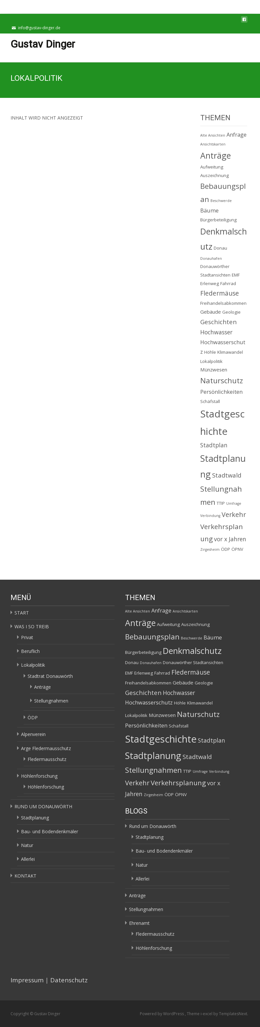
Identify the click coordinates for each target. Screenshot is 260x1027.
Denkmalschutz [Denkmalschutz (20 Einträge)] (192, 650)
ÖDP (33, 717)
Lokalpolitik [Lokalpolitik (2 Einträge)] (211, 361)
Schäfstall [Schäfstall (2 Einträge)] (210, 401)
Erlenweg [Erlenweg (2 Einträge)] (209, 283)
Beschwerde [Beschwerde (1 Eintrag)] (221, 200)
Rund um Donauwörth (152, 826)
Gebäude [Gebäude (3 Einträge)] (210, 311)
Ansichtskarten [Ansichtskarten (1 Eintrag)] (213, 144)
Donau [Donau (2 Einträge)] (220, 248)
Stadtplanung (35, 818)
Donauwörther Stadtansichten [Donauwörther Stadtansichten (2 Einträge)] (193, 662)
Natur (27, 845)
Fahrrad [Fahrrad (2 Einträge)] (228, 283)
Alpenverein (33, 734)
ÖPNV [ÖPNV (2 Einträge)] (237, 549)
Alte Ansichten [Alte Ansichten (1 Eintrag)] (212, 135)
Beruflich (30, 651)
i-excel (207, 1013)
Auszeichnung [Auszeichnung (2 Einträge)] (214, 175)
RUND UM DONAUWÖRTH (43, 806)
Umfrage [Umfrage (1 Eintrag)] (233, 503)
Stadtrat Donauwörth (50, 676)
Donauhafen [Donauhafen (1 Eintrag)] (211, 258)
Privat (27, 637)
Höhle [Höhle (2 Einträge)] (210, 352)
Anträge (42, 687)
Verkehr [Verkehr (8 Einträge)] (234, 514)
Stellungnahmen (51, 701)
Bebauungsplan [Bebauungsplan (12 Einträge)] (152, 637)
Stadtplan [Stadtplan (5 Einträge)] (214, 445)
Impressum (27, 980)
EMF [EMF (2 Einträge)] (236, 275)
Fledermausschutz (47, 759)
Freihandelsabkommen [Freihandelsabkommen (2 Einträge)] (223, 303)
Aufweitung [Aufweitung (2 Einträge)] (211, 167)
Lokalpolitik (33, 665)
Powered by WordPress (162, 1013)
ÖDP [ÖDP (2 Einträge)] (225, 549)
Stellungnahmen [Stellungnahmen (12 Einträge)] (153, 770)
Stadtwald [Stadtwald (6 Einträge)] (226, 475)
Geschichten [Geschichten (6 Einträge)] (218, 322)
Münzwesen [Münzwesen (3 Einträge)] (213, 369)
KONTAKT (25, 876)
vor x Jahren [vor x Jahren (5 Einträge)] (230, 539)
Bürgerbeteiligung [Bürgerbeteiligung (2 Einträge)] (218, 220)
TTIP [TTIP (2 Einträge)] (221, 503)
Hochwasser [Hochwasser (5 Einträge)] (216, 332)
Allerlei (28, 859)
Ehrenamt (139, 923)
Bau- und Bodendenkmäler (49, 831)
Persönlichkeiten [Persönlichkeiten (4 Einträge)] (221, 391)
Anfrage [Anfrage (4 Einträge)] (237, 134)
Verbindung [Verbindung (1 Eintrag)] (210, 515)
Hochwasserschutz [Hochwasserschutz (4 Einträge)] (149, 702)
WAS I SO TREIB (31, 626)
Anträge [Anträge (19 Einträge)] (215, 155)
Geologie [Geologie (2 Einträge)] (231, 312)
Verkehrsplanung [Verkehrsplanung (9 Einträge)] (178, 782)
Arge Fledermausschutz (46, 748)
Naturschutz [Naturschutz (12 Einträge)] (221, 380)
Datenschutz (69, 980)
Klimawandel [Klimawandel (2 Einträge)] (230, 352)
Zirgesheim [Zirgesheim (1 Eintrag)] (210, 549)
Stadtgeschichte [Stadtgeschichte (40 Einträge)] (161, 739)
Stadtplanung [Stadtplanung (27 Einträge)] (153, 755)
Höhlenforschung (39, 776)
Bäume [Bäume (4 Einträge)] (209, 210)
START (21, 613)
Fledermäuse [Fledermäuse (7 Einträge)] (219, 293)
